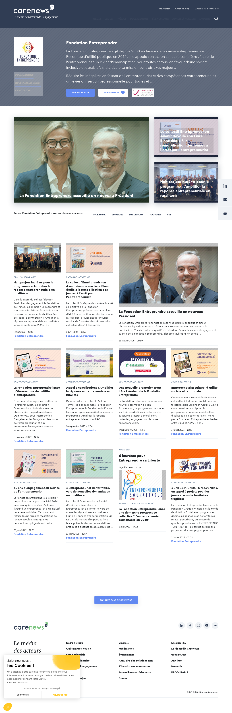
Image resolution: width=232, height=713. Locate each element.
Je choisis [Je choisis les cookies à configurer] (22, 694)
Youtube (158, 214)
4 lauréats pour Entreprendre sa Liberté (139, 458)
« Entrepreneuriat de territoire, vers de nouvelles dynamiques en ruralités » (88, 491)
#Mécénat (125, 450)
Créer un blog (182, 8)
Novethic (176, 666)
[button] (7, 706)
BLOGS (109, 18)
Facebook (100, 214)
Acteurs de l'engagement (81, 666)
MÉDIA (97, 18)
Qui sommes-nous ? (78, 648)
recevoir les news (26, 79)
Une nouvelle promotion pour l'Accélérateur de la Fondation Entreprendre (140, 391)
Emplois (204, 18)
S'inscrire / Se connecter (206, 8)
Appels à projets (184, 18)
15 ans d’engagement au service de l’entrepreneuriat (37, 489)
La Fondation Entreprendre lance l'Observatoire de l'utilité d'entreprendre (37, 391)
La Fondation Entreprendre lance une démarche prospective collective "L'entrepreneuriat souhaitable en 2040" (142, 514)
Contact (123, 678)
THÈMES (121, 18)
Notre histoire (74, 642)
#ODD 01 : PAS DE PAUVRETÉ (136, 503)
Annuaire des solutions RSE (136, 660)
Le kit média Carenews (185, 648)
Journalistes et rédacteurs (135, 672)
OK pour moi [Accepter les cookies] (60, 694)
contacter (21, 85)
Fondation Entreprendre (29, 335)
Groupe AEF (178, 654)
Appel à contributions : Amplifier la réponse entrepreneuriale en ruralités (89, 391)
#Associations (181, 382)
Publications (139, 18)
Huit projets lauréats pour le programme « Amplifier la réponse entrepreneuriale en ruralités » (34, 288)
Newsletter (164, 8)
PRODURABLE (179, 672)
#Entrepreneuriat (26, 277)
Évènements (160, 18)
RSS (172, 214)
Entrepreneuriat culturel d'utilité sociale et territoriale (194, 389)
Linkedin (119, 214)
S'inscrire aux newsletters (134, 666)
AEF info (176, 660)
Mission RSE (178, 642)
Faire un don (114, 92)
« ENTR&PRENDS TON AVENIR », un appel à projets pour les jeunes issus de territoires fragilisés (194, 493)
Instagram (138, 214)
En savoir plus (80, 92)
